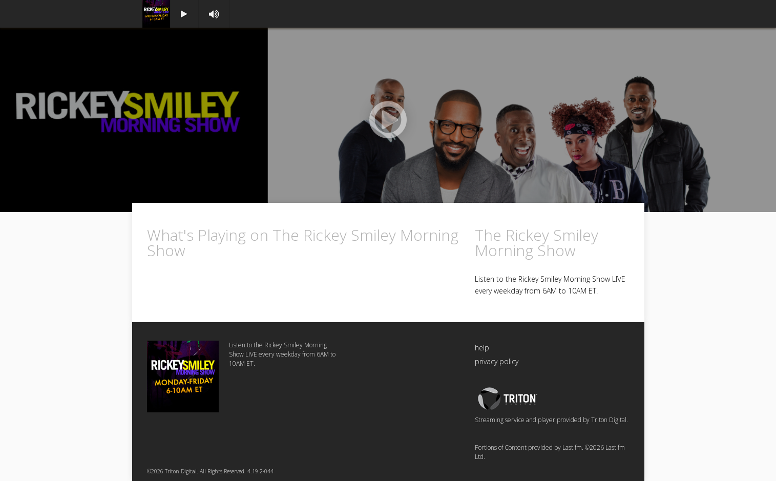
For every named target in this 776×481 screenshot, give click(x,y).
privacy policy (496, 361)
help (482, 347)
